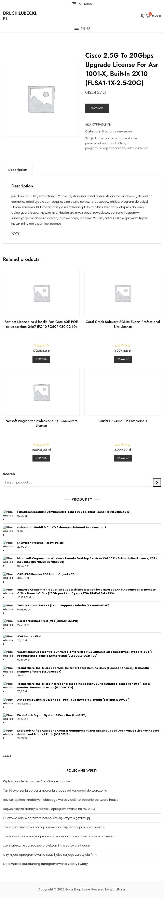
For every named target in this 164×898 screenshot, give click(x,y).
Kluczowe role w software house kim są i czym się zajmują (46, 818)
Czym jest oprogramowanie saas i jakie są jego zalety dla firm (50, 854)
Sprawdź (97, 108)
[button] (82, 28)
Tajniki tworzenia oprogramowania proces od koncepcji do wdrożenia (55, 790)
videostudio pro (138, 148)
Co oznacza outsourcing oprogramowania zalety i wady (45, 864)
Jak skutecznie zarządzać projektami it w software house (46, 845)
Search (9, 474)
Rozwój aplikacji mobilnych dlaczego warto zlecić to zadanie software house (61, 799)
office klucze (128, 138)
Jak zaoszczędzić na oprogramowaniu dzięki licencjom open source (54, 827)
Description (17, 170)
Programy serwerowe (117, 131)
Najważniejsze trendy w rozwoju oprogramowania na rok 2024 (49, 809)
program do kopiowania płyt (105, 148)
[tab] (17, 170)
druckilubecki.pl (20, 16)
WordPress (118, 889)
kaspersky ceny (106, 138)
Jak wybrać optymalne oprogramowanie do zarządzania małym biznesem (59, 836)
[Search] (157, 482)
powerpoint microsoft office (105, 143)
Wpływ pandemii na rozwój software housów (36, 781)
